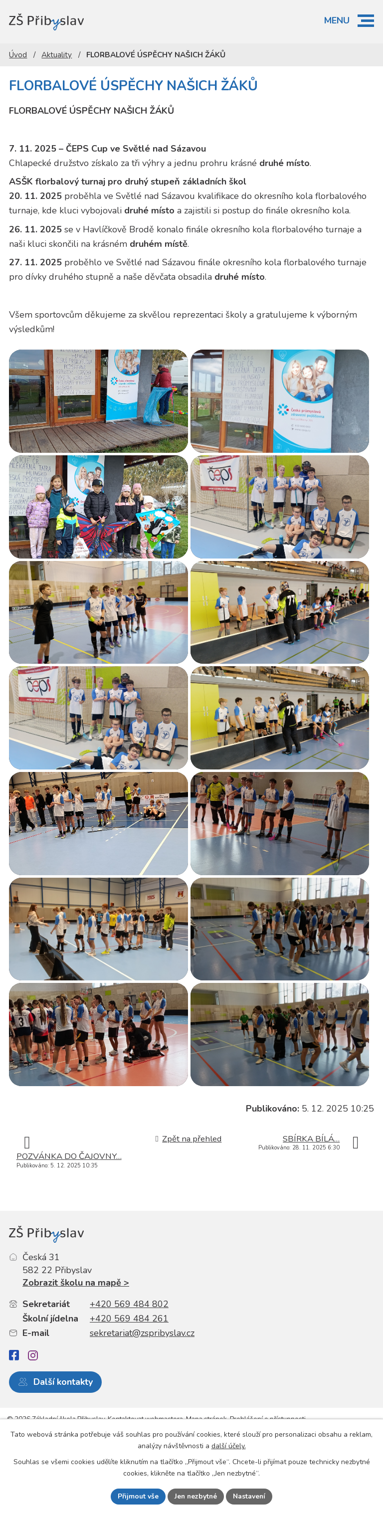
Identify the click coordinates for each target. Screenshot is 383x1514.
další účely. (228, 1446)
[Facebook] (14, 1402)
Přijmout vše (137, 1496)
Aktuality (56, 55)
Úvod (18, 55)
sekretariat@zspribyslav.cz (142, 1379)
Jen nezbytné (195, 1496)
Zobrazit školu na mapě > (75, 1329)
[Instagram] (33, 1402)
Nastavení (249, 1496)
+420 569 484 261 (129, 1365)
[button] (366, 20)
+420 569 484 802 (129, 1350)
